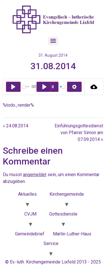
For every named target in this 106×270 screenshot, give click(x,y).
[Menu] (53, 41)
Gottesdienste (63, 214)
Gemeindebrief (29, 234)
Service (51, 243)
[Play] (13, 87)
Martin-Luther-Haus (72, 234)
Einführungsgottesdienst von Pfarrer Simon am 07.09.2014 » (79, 132)
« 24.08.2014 (15, 125)
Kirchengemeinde (66, 194)
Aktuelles (27, 194)
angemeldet (34, 174)
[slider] (25, 86)
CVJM (30, 214)
